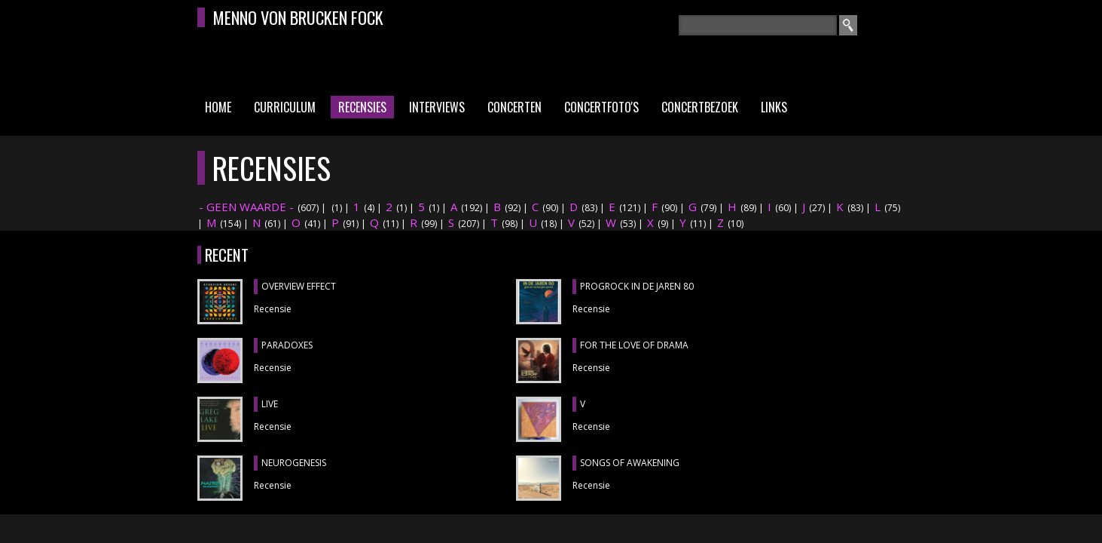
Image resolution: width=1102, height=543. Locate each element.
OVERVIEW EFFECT (298, 286)
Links (774, 107)
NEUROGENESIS (293, 462)
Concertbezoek (699, 107)
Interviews (437, 107)
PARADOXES (287, 345)
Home (218, 107)
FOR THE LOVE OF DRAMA (634, 345)
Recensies (362, 107)
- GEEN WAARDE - (246, 206)
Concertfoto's (601, 107)
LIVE (269, 403)
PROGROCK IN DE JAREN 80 (637, 286)
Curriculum (285, 107)
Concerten (514, 107)
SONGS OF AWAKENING (629, 462)
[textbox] (758, 25)
